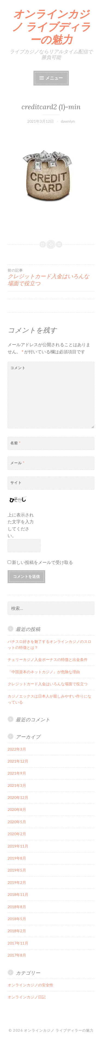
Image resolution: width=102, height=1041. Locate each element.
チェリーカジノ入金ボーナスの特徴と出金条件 (48, 659)
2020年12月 (18, 797)
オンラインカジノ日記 (27, 997)
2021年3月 (17, 785)
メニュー (54, 77)
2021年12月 (18, 761)
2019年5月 (17, 870)
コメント (18, 368)
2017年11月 (18, 943)
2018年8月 (17, 906)
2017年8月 (17, 955)
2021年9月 (17, 773)
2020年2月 (17, 833)
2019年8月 (17, 858)
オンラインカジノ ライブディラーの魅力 (51, 26)
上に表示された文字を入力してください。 (21, 525)
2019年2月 (17, 882)
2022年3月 (17, 749)
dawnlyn (68, 121)
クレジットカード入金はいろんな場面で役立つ (51, 277)
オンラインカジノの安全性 (30, 985)
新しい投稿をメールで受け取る (42, 562)
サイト (16, 482)
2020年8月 (17, 809)
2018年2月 (17, 930)
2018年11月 (18, 894)
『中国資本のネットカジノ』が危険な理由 (44, 671)
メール (17, 463)
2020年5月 (17, 821)
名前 (15, 443)
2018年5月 (17, 918)
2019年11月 (18, 846)
